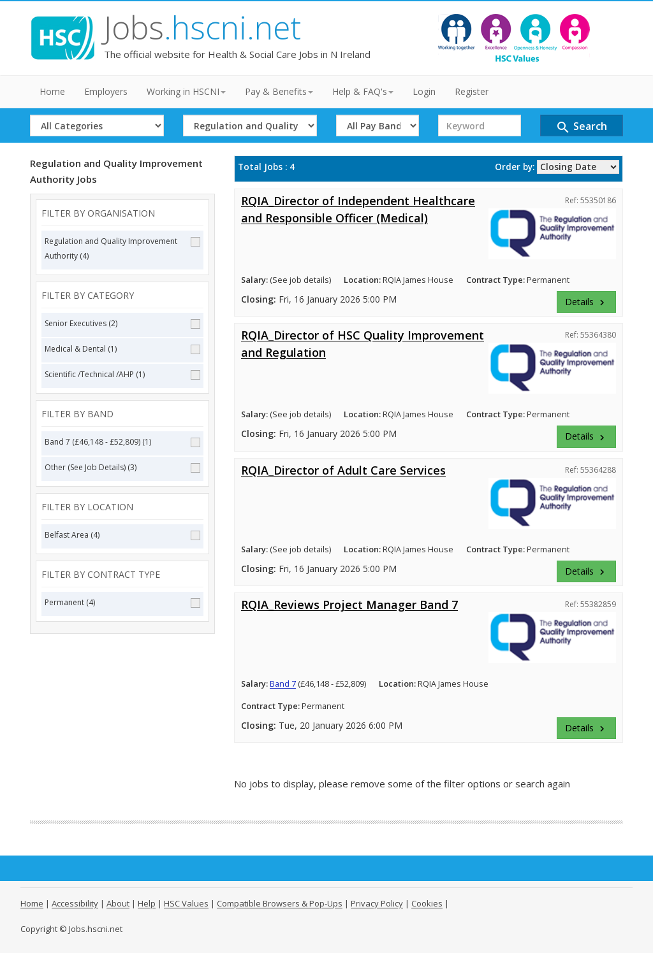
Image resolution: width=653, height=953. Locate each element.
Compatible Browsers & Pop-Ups (279, 903)
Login (424, 91)
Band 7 (283, 683)
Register (471, 91)
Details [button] (586, 302)
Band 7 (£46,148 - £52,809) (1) (122, 441)
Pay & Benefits (279, 91)
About (117, 903)
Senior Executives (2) (122, 323)
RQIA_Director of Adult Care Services (343, 470)
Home (52, 91)
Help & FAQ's (362, 91)
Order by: (514, 167)
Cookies (427, 903)
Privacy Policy (377, 903)
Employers (106, 91)
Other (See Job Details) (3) (122, 467)
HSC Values (186, 903)
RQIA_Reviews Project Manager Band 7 (349, 604)
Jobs (202, 27)
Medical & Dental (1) (122, 348)
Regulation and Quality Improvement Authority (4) (122, 248)
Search (581, 127)
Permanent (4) (122, 602)
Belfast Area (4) (122, 534)
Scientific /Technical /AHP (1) (122, 374)
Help (147, 903)
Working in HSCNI (186, 91)
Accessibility (75, 903)
